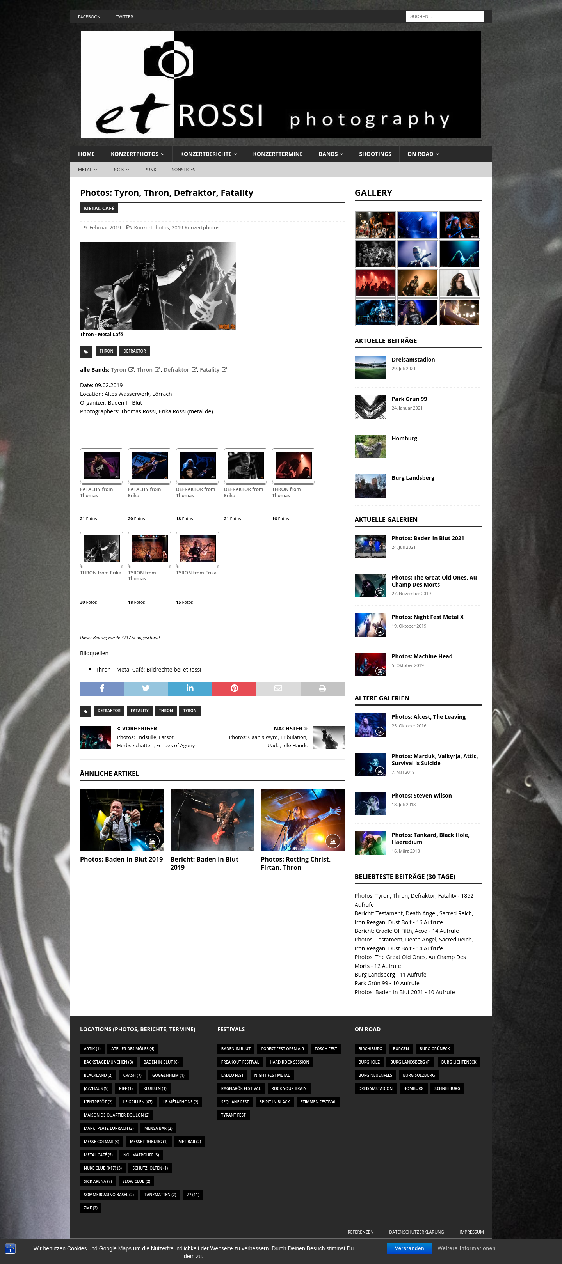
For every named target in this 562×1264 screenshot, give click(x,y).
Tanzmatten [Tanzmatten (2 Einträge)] (160, 1194)
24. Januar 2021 (407, 408)
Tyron (118, 369)
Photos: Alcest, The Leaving (429, 716)
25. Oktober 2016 (409, 726)
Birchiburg (370, 1048)
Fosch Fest (326, 1048)
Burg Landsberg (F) (410, 1062)
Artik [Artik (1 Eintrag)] (92, 1048)
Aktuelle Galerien (386, 519)
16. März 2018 (406, 851)
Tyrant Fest (233, 1115)
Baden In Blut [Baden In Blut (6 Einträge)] (161, 1062)
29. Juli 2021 (404, 368)
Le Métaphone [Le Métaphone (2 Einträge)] (180, 1101)
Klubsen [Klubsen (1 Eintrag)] (154, 1088)
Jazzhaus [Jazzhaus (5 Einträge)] (96, 1088)
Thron (106, 351)
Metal (85, 169)
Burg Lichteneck (459, 1062)
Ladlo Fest (232, 1075)
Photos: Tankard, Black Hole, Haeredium (431, 838)
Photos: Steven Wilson (422, 795)
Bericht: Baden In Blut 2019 (204, 863)
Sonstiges (183, 169)
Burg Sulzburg (419, 1075)
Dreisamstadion (413, 359)
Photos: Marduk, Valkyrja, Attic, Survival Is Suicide (435, 759)
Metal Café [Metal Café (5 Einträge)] (98, 1155)
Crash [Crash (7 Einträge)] (132, 1075)
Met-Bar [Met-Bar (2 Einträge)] (189, 1141)
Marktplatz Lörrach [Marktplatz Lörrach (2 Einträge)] (109, 1128)
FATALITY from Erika (144, 492)
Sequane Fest (235, 1101)
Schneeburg (447, 1088)
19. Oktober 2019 (409, 626)
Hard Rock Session (289, 1062)
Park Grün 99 (409, 398)
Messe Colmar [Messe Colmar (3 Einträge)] (101, 1141)
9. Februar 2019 (102, 227)
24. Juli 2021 (404, 547)
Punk (150, 169)
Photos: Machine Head (422, 656)
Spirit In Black (275, 1101)
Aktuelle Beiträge (386, 341)
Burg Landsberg (413, 477)
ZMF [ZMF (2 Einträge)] (91, 1208)
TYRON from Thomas (142, 576)
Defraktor (134, 351)
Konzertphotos (135, 154)
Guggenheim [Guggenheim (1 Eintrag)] (168, 1075)
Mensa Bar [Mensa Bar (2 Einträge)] (158, 1128)
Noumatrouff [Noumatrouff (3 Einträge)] (141, 1155)
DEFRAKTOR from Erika (243, 492)
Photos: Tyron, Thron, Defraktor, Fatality (406, 895)
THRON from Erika (100, 573)
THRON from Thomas (286, 492)
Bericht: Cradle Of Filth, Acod (391, 930)
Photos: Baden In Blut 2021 (428, 538)
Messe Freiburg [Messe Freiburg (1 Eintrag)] (149, 1141)
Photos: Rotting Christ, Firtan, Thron (296, 863)
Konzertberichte (206, 154)
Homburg (404, 438)
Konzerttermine (277, 154)
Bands (328, 154)
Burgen (401, 1048)
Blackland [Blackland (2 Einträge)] (98, 1075)
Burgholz (369, 1062)
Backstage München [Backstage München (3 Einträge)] (108, 1062)
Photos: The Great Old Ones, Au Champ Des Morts (434, 581)
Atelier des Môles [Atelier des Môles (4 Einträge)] (132, 1048)
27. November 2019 (411, 593)
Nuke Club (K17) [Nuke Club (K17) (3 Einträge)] (103, 1168)
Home (86, 154)
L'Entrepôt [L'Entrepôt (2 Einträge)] (98, 1101)
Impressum (472, 1232)
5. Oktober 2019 (408, 665)
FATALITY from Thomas (96, 492)
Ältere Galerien (382, 698)
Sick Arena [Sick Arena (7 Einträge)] (98, 1181)
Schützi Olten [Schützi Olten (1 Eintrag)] (150, 1168)
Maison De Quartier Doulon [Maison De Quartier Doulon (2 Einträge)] (116, 1115)
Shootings (375, 154)
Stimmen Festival (318, 1101)
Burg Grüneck (435, 1048)
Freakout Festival (240, 1062)
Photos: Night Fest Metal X (428, 616)
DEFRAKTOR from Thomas (195, 492)
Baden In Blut (236, 1048)
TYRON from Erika (196, 573)
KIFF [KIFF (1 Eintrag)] (126, 1088)
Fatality (209, 369)
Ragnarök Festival (241, 1088)
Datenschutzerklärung (416, 1232)
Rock (118, 169)
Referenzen (361, 1232)
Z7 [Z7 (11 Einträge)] (193, 1194)
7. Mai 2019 (403, 772)
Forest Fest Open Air (282, 1048)
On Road (420, 154)
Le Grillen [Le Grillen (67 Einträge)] (138, 1101)
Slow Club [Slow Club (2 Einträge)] (136, 1181)
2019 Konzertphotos (196, 227)
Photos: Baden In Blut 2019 (121, 859)
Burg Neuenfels (375, 1075)
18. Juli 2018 (404, 804)
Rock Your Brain (289, 1088)
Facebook (89, 17)
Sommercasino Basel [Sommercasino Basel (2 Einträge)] (109, 1194)
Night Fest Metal (272, 1075)
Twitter (124, 17)
